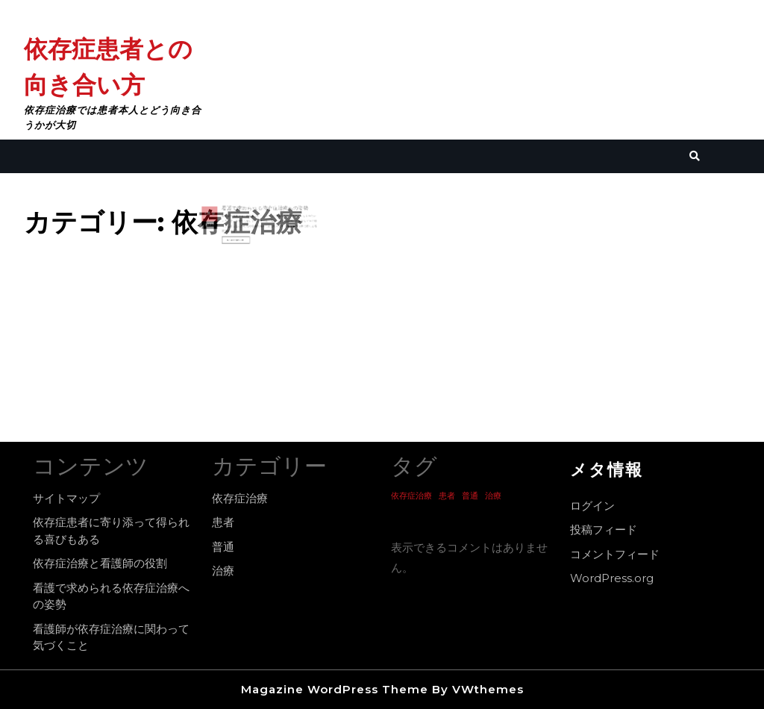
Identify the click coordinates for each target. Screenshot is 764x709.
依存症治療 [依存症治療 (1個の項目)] (411, 496)
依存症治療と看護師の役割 (100, 563)
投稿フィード (603, 529)
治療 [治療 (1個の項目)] (493, 496)
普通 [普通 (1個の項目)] (470, 496)
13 (225, 217)
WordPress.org (612, 578)
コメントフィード (615, 554)
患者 (223, 522)
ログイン (592, 506)
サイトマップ (66, 498)
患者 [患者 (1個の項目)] (447, 496)
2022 (222, 225)
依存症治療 (240, 498)
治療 (223, 570)
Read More (244, 237)
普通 (223, 547)
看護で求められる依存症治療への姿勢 (263, 212)
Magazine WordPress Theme (334, 689)
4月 (221, 217)
